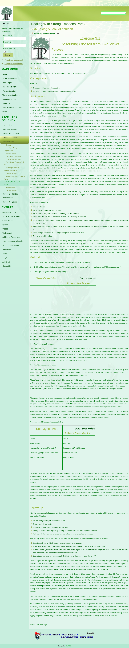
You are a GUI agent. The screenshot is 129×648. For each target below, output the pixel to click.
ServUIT (68, 646)
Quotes (5, 225)
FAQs (4, 258)
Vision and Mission (9, 79)
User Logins (7, 83)
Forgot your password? (14, 60)
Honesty (8, 145)
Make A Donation (9, 91)
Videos (5, 229)
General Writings (9, 212)
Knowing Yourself (11, 173)
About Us (6, 103)
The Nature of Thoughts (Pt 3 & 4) (14, 163)
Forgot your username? (14, 64)
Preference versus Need (13, 159)
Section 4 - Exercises (10, 202)
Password (7, 42)
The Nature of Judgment (13, 156)
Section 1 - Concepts (10, 133)
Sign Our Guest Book (10, 245)
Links (4, 254)
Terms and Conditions (11, 95)
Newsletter (6, 249)
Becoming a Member (10, 87)
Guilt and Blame (11, 153)
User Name (8, 35)
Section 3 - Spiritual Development (10, 196)
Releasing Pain (10, 187)
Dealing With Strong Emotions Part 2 (14, 183)
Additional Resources (10, 237)
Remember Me (9, 48)
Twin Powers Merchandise (12, 241)
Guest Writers (7, 221)
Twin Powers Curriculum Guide (12, 109)
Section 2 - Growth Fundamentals (9, 140)
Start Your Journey (9, 129)
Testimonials (7, 233)
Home (4, 74)
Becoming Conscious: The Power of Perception (13, 169)
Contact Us (6, 266)
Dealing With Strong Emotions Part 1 (14, 177)
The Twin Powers (11, 190)
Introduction (7, 125)
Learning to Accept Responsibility (10, 149)
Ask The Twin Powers (11, 216)
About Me (6, 262)
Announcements (8, 99)
